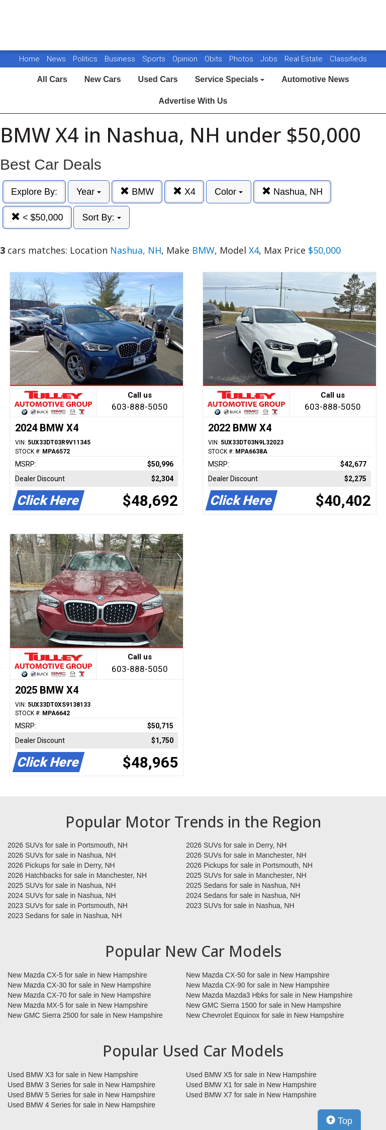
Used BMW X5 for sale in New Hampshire (251, 1075)
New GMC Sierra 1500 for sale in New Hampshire (263, 1005)
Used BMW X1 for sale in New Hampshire (251, 1085)
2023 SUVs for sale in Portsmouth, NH (68, 905)
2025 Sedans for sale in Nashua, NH (243, 885)
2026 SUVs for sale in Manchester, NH (246, 855)
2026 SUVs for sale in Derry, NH (236, 845)
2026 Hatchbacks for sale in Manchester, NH (77, 875)
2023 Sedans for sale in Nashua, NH (65, 916)
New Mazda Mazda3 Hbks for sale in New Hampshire (269, 995)
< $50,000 (37, 217)
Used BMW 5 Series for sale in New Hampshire (81, 1095)
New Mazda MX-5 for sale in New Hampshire (78, 1005)
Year (88, 192)
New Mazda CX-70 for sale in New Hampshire (79, 995)
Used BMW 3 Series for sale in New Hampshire (81, 1085)
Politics (85, 58)
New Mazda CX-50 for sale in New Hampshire (258, 975)
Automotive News (315, 79)
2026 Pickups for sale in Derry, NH (61, 865)
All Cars (52, 79)
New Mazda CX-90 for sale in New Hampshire (258, 985)
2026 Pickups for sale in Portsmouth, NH (249, 865)
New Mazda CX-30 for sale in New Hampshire (79, 985)
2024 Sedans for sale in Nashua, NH (243, 895)
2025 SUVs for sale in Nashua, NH (62, 885)
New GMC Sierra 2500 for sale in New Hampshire (85, 1015)
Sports (154, 58)
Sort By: (101, 217)
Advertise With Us (193, 101)
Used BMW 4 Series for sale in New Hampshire (81, 1105)
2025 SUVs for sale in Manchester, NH (246, 875)
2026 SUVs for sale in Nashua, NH (62, 855)
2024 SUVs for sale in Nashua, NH (62, 895)
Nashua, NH (292, 191)
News (56, 58)
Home (29, 58)
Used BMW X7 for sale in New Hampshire (251, 1095)
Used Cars (158, 79)
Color (229, 192)
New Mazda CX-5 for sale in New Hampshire (77, 975)
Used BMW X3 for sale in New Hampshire (73, 1075)
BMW (137, 191)
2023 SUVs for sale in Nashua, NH (240, 905)
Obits (214, 58)
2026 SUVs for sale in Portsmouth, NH (68, 845)
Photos (242, 58)
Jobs (269, 58)
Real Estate (304, 58)
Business (121, 58)
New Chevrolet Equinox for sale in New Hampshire (265, 1015)
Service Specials (230, 79)
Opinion (186, 58)
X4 (184, 191)
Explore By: (34, 192)
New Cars (102, 79)
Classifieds (348, 58)
